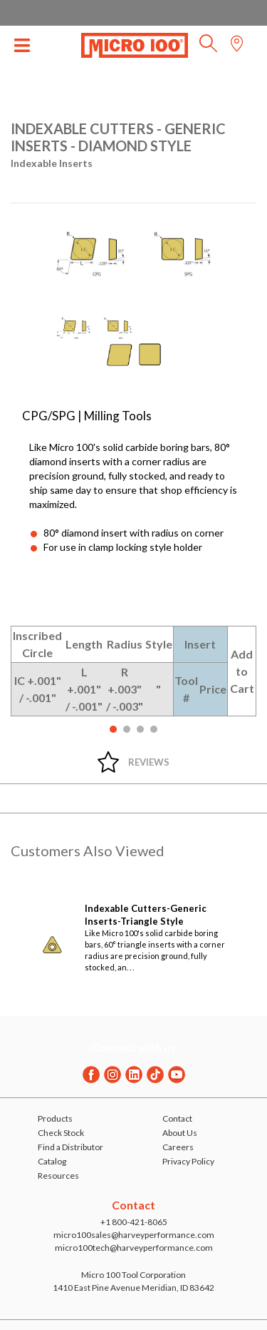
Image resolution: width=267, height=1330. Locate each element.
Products (55, 1118)
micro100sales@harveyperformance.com (133, 1234)
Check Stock (61, 1132)
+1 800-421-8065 (133, 1222)
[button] (208, 47)
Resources (58, 1175)
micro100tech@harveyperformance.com (134, 1247)
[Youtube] (176, 1074)
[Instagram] (112, 1074)
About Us (179, 1132)
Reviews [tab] (148, 762)
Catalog (52, 1161)
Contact (177, 1118)
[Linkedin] (133, 1074)
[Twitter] (155, 1074)
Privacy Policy (188, 1161)
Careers (178, 1147)
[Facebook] (91, 1074)
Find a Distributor (70, 1147)
